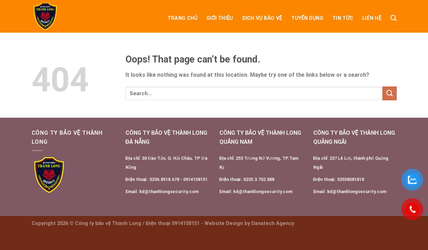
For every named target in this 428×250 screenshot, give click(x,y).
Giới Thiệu (220, 18)
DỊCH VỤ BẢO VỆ (262, 18)
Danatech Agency (272, 223)
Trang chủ (182, 18)
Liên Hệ (371, 18)
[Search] (393, 18)
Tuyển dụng (307, 18)
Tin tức (342, 18)
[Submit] (389, 93)
